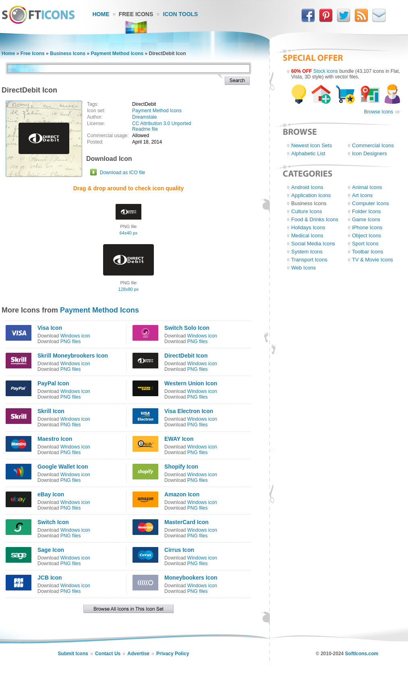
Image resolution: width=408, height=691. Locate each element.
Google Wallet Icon (62, 466)
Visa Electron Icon (188, 411)
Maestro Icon (54, 439)
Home (101, 14)
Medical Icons (307, 235)
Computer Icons (370, 203)
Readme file (145, 129)
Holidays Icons (308, 227)
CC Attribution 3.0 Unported (161, 123)
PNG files (70, 341)
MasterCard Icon (186, 522)
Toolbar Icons (367, 252)
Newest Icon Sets (311, 145)
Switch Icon (53, 522)
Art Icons (362, 195)
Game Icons (366, 219)
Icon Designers (369, 153)
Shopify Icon (181, 466)
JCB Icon (49, 577)
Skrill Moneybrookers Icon (72, 355)
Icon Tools (180, 14)
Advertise (138, 653)
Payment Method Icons (117, 53)
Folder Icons (366, 211)
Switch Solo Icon (186, 328)
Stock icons (325, 71)
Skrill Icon (50, 411)
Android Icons (307, 187)
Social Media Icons (313, 244)
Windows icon (75, 336)
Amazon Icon (181, 494)
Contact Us (107, 653)
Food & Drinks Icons (314, 219)
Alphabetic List (308, 153)
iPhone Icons (367, 227)
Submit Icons (73, 653)
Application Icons (311, 195)
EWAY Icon (178, 439)
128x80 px (128, 289)
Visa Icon (49, 328)
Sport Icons (365, 244)
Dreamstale (144, 117)
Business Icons (67, 53)
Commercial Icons (373, 145)
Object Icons (366, 235)
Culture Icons (306, 211)
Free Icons (136, 14)
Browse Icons (378, 112)
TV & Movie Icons (372, 260)
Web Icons (303, 268)
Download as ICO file (122, 172)
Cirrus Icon (179, 550)
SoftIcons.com (362, 653)
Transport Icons (309, 260)
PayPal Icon (53, 383)
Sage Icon (50, 550)
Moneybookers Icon (190, 577)
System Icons (307, 252)
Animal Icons (367, 187)
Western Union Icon (190, 383)
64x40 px (129, 232)
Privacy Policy (172, 653)
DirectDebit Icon (185, 355)
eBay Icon (50, 494)
